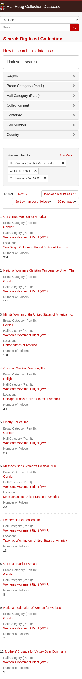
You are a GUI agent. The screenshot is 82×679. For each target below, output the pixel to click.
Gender (8, 227)
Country (13, 135)
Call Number (16, 125)
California (25, 247)
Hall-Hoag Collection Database (20, 6)
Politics (8, 325)
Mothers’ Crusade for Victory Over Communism (37, 651)
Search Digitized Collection (33, 38)
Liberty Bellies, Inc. (16, 422)
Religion (8, 379)
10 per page (67, 201)
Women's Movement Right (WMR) (26, 237)
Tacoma (8, 540)
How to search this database (28, 51)
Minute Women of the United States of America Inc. (38, 314)
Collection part (18, 105)
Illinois (20, 399)
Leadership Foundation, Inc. (22, 520)
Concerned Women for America (24, 216)
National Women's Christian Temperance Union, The (39, 270)
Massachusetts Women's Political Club (29, 466)
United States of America (51, 247)
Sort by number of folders (33, 201)
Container (14, 115)
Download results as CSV (60, 194)
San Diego (10, 247)
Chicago (8, 399)
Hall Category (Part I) (23, 96)
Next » (22, 194)
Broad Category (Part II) (25, 86)
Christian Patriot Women (20, 563)
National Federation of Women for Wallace (32, 607)
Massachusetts (13, 496)
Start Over (66, 155)
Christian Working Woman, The (24, 368)
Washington (24, 540)
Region (12, 76)
